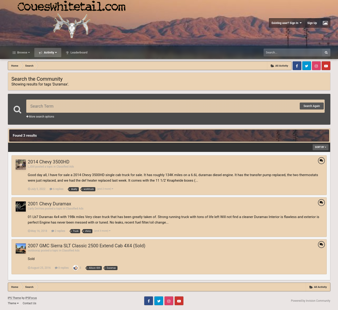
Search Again (311, 106)
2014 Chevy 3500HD (49, 162)
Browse (23, 52)
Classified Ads (65, 166)
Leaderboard (79, 52)
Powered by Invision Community (310, 300)
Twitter (306, 65)
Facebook (297, 65)
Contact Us (29, 303)
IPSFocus (31, 298)
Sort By (320, 147)
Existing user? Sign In (287, 23)
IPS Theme (14, 298)
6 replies (56, 189)
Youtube (326, 65)
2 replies (58, 231)
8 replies (62, 267)
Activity (50, 52)
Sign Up (312, 23)
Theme (13, 303)
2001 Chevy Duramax (49, 204)
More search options (40, 116)
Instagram (316, 65)
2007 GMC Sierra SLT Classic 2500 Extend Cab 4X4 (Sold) (86, 245)
